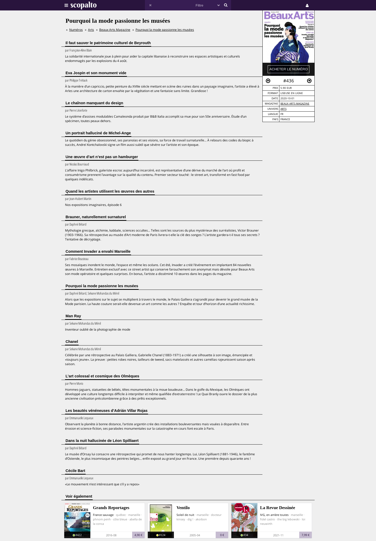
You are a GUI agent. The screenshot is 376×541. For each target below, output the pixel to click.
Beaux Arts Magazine (294, 103)
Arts (283, 109)
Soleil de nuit (185, 515)
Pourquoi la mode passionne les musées (165, 29)
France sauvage (103, 515)
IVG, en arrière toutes (274, 515)
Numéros (76, 29)
